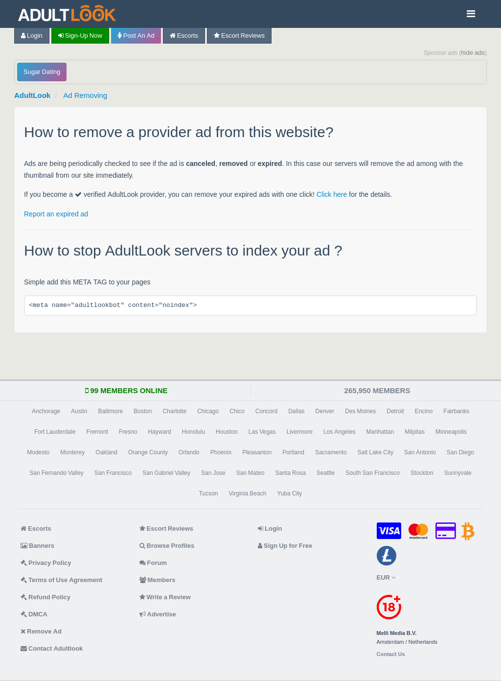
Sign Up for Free (285, 545)
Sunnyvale (458, 473)
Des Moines (360, 411)
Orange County (148, 452)
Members (157, 580)
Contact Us (391, 654)
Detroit (395, 411)
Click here (332, 194)
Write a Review (165, 597)
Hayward (159, 432)
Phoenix (220, 452)
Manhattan (380, 432)
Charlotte (174, 411)
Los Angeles (339, 432)
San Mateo (250, 473)
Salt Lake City (375, 452)
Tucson (208, 493)
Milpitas (415, 432)
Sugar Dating (41, 72)
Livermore (300, 432)
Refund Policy (45, 597)
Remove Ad (41, 631)
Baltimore (110, 411)
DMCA (34, 614)
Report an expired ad (56, 214)
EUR (386, 577)
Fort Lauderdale (54, 432)
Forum (153, 563)
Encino (424, 411)
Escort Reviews (239, 35)
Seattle (326, 473)
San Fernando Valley (56, 473)
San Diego (460, 452)
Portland (293, 452)
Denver (325, 411)
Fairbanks (456, 411)
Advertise (157, 614)
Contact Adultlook (52, 648)
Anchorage (46, 411)
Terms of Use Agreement (61, 580)
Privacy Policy (46, 563)
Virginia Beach (248, 493)
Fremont (97, 432)
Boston (143, 411)
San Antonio (420, 452)
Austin (79, 411)
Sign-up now (80, 35)
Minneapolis (451, 432)
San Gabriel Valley (166, 473)
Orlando (189, 452)
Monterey (72, 452)
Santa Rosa (290, 473)
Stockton (421, 473)
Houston (227, 432)
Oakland (106, 452)
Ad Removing (85, 95)
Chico (237, 411)
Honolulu (193, 432)
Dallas (296, 411)
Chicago (208, 411)
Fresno (128, 432)
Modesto (38, 452)
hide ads (473, 52)
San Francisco (113, 473)
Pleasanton (257, 452)
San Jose (213, 473)
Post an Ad (136, 35)
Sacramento (331, 452)
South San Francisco (372, 473)
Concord (266, 411)
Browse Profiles (167, 545)
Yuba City (289, 493)
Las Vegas (262, 432)
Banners (37, 545)
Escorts (184, 35)
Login (32, 35)
